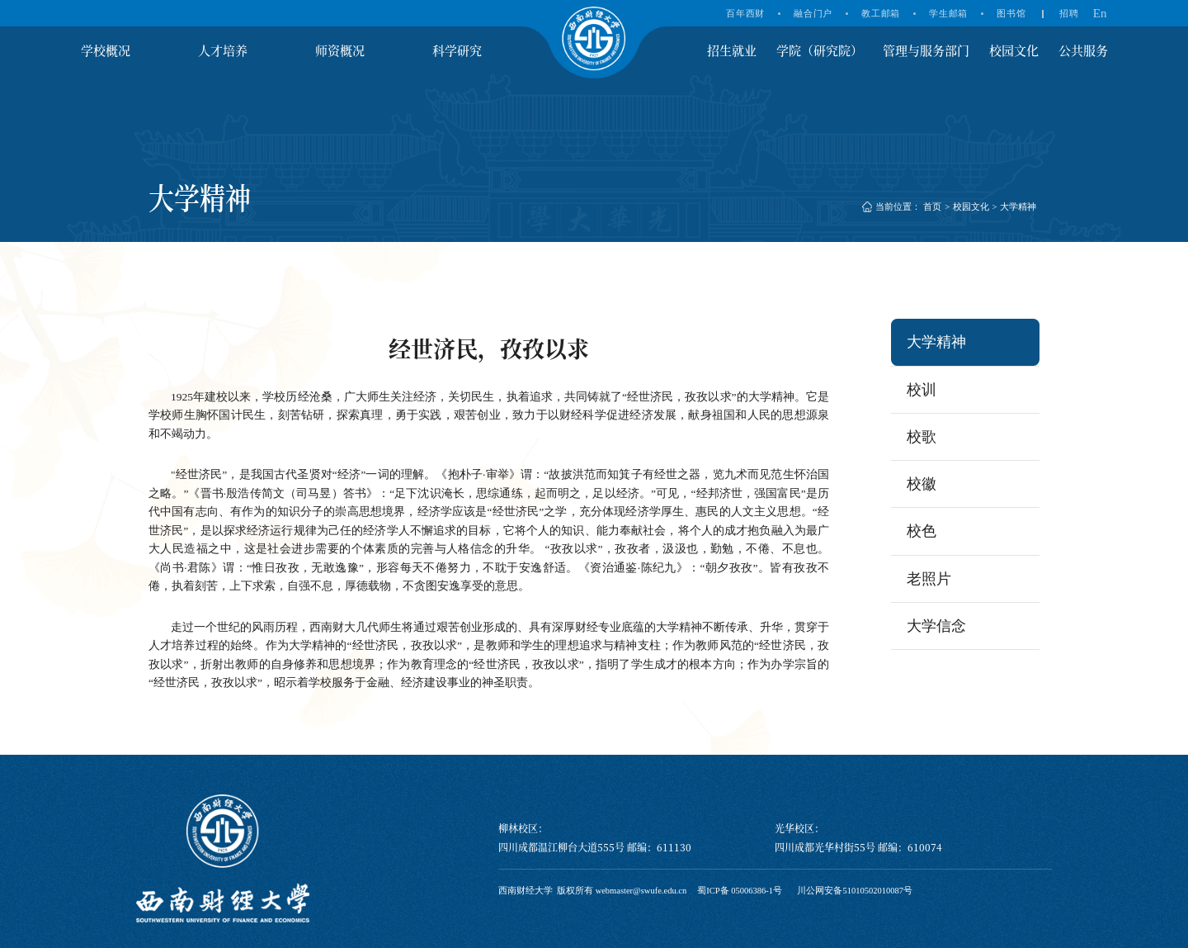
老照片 (929, 579)
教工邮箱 (880, 13)
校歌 (921, 437)
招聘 (1069, 13)
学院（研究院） (819, 50)
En (1100, 13)
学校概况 (105, 50)
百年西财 (745, 13)
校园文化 (1014, 50)
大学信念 (936, 626)
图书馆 (1011, 13)
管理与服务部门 (926, 50)
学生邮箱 (948, 13)
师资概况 (340, 50)
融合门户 (813, 13)
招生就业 (732, 50)
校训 (921, 390)
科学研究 (457, 50)
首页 (932, 206)
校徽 (921, 484)
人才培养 (223, 50)
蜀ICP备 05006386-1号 (739, 890)
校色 (921, 531)
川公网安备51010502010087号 (854, 890)
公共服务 (1083, 50)
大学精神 (1018, 206)
